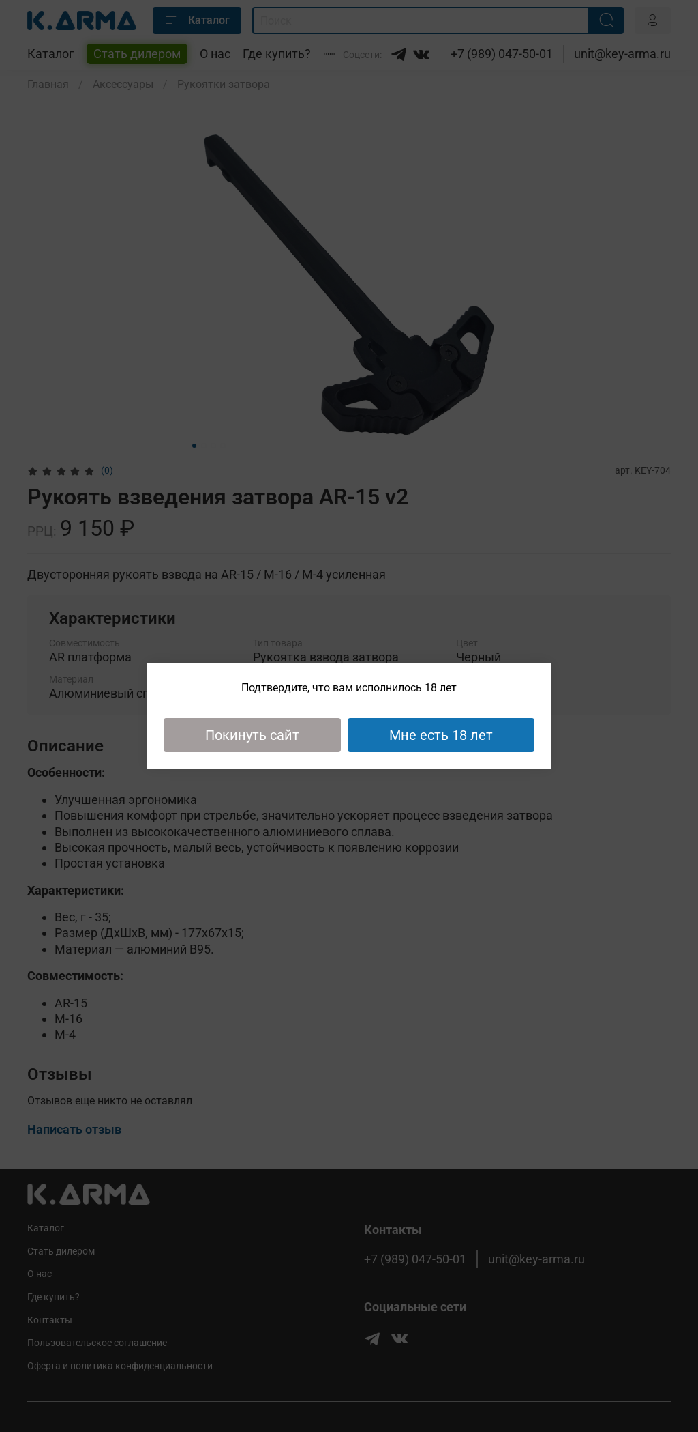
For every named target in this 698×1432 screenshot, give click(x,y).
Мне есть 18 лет (441, 735)
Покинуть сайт (252, 735)
